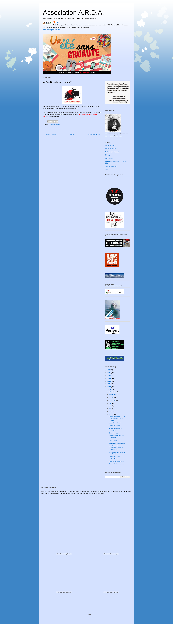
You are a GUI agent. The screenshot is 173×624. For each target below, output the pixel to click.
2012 (109, 381)
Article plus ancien (94, 134)
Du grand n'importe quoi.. (117, 464)
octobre (111, 397)
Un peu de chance (114, 426)
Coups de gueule (54, 124)
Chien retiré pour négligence (114, 457)
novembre (112, 394)
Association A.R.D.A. (73, 12)
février (111, 414)
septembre (112, 400)
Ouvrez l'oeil (113, 440)
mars (111, 411)
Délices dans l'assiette (112, 152)
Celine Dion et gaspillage (117, 443)
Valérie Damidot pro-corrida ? (115, 429)
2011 (109, 384)
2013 (109, 378)
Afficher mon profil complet (51, 30)
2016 (109, 370)
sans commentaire (111, 166)
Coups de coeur (110, 145)
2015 (109, 373)
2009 (109, 389)
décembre (112, 392)
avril (110, 408)
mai (110, 406)
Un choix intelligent (115, 423)
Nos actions (109, 158)
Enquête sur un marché (116, 461)
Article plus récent (50, 134)
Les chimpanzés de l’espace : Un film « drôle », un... (116, 447)
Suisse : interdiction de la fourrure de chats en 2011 (117, 418)
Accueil (72, 134)
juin (110, 403)
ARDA (57, 22)
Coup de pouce (113, 433)
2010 (109, 387)
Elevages (108, 155)
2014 (109, 375)
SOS (106, 169)
